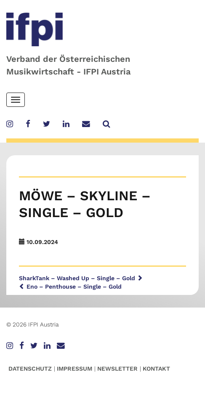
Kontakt (156, 368)
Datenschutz (30, 368)
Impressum (74, 368)
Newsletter (117, 368)
